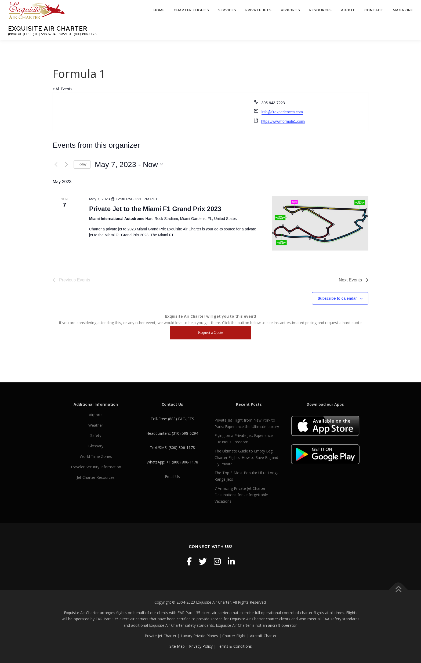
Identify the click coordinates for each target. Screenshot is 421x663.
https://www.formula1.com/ (283, 121)
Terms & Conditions (234, 646)
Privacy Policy (201, 646)
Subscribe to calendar (337, 298)
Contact (374, 10)
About (348, 10)
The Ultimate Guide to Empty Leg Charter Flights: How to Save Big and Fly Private (246, 457)
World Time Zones (96, 456)
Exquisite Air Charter (47, 28)
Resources (320, 10)
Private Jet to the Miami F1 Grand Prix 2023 (155, 208)
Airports (290, 10)
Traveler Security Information (95, 466)
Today (82, 164)
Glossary (95, 445)
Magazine (403, 10)
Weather (95, 425)
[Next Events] (66, 164)
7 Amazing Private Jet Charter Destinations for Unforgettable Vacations (241, 495)
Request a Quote (210, 333)
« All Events (62, 88)
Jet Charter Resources (96, 477)
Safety (95, 435)
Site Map (177, 646)
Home (159, 10)
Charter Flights (191, 10)
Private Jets (258, 10)
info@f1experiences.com (282, 112)
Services (227, 10)
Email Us (172, 476)
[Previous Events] (56, 164)
